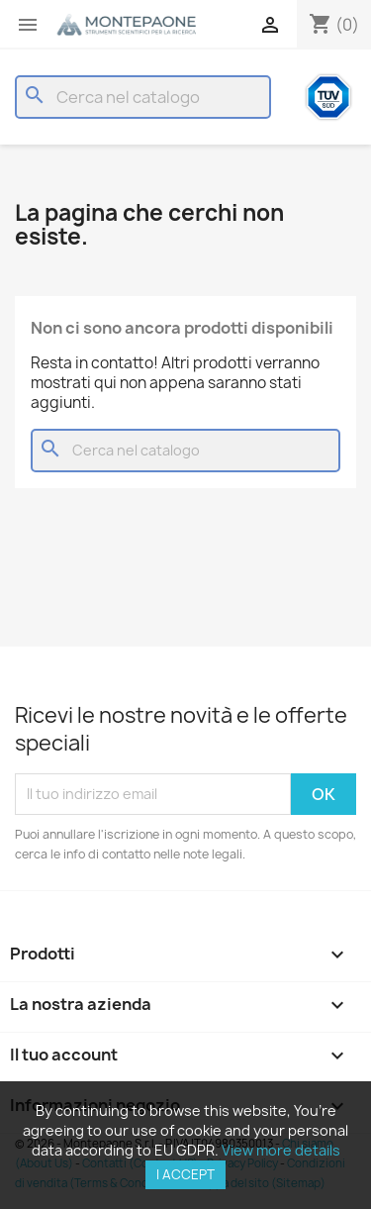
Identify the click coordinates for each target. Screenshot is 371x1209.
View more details (281, 1150)
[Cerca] (143, 97)
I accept (185, 1174)
